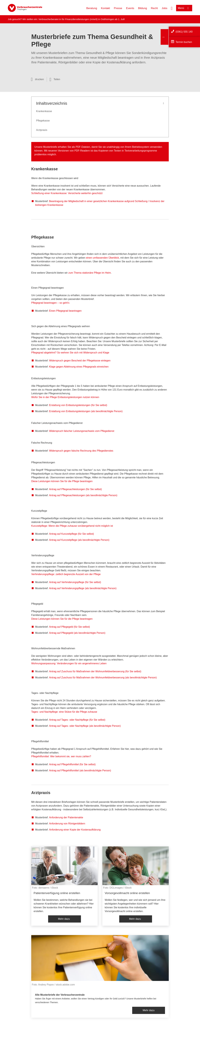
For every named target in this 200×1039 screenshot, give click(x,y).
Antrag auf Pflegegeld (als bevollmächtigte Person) (77, 633)
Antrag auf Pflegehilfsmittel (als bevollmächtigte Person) (80, 770)
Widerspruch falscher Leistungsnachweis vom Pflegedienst (81, 431)
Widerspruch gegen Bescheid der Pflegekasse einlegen (79, 360)
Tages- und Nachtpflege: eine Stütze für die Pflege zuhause (64, 711)
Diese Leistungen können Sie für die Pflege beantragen (61, 481)
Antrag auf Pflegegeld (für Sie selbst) (69, 626)
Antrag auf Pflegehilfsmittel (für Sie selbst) (72, 764)
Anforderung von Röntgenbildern (67, 823)
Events (130, 8)
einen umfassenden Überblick (102, 257)
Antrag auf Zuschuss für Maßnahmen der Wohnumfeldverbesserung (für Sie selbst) (95, 671)
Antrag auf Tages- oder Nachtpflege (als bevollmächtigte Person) (85, 726)
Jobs (164, 8)
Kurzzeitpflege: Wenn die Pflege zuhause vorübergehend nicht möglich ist (72, 526)
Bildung (142, 8)
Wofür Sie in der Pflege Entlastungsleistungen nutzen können (65, 397)
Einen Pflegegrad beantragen (65, 310)
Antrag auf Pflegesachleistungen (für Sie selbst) (75, 489)
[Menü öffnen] (184, 8)
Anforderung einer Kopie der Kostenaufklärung (75, 829)
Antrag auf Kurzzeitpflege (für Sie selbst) (71, 533)
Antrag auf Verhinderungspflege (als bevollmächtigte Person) (82, 588)
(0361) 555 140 (184, 31)
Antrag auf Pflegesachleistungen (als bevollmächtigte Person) (83, 495)
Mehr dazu (64, 919)
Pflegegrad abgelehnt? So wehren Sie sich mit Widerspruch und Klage (70, 352)
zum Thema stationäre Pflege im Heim (89, 272)
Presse (118, 8)
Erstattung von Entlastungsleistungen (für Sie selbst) (78, 405)
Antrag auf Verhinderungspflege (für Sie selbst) (75, 582)
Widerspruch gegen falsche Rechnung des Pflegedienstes (81, 450)
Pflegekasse (43, 120)
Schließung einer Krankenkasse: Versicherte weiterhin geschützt (66, 193)
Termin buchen (184, 42)
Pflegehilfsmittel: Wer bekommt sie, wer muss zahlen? (61, 756)
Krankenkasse (44, 111)
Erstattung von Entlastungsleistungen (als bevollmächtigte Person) (85, 411)
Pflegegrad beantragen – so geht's (50, 302)
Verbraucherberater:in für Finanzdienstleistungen (63, 19)
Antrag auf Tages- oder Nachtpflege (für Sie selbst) (77, 719)
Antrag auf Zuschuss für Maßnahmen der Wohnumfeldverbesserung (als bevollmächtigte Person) (103, 677)
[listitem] (64, 886)
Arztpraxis (41, 130)
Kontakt (105, 8)
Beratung (91, 8)
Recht (154, 8)
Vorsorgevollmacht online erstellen (127, 893)
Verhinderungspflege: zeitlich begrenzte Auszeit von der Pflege (66, 574)
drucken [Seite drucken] (39, 79)
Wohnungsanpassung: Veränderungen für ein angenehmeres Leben (69, 663)
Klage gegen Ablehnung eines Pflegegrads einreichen (79, 366)
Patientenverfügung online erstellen (57, 893)
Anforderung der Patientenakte (66, 817)
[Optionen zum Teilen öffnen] (55, 79)
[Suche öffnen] (171, 8)
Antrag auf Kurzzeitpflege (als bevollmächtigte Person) (79, 540)
